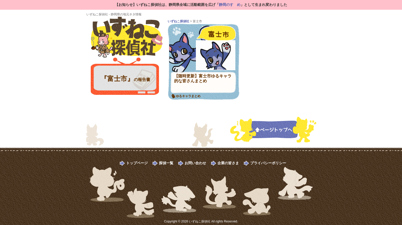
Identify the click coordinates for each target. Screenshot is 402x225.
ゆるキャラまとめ (188, 96)
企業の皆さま (228, 163)
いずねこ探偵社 (178, 21)
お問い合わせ (195, 163)
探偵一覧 (166, 163)
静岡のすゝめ (229, 5)
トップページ (137, 163)
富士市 (213, 31)
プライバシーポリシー (268, 163)
